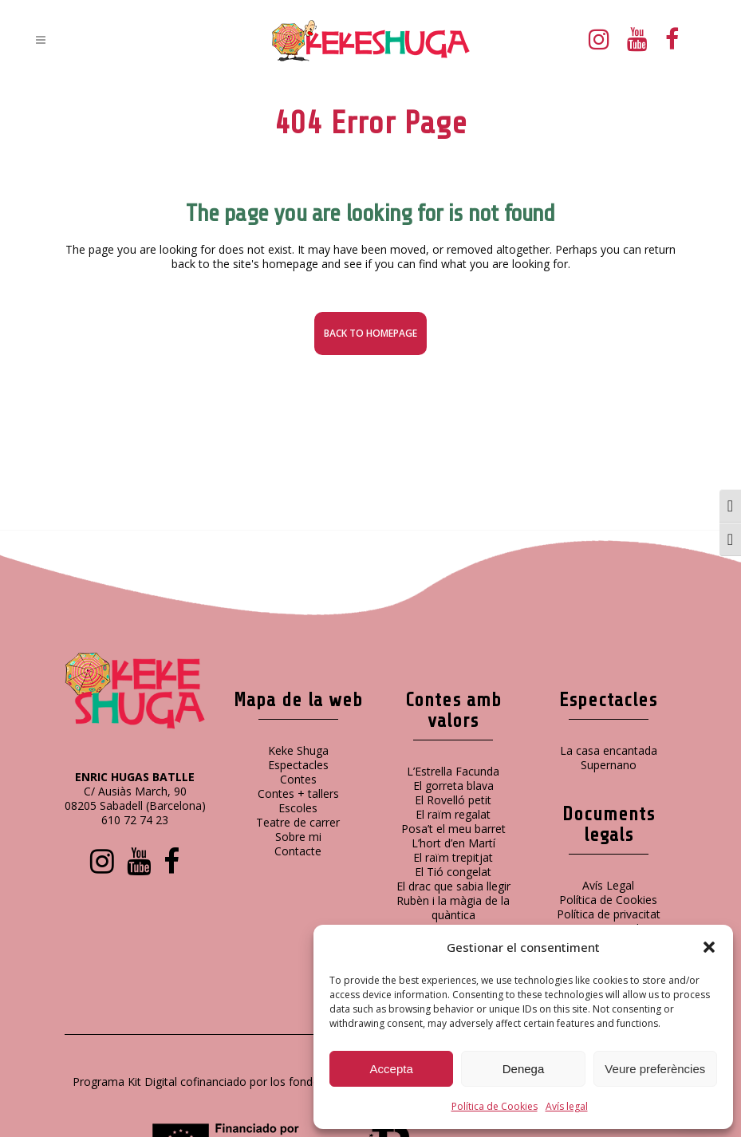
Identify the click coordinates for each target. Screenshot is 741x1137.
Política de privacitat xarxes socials (608, 921)
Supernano (609, 764)
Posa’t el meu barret (453, 828)
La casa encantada (608, 750)
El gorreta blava (453, 785)
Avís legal (567, 1106)
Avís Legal (608, 885)
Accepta (391, 1069)
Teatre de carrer (298, 822)
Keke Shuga (298, 750)
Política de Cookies (494, 1106)
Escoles (297, 807)
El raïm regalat (453, 814)
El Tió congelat (453, 871)
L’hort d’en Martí (453, 843)
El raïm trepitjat (453, 857)
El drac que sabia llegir (453, 886)
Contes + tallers (298, 793)
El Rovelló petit (453, 799)
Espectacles (298, 764)
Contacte (297, 851)
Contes (298, 779)
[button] (709, 947)
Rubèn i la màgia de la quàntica (453, 907)
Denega (524, 1069)
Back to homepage (370, 333)
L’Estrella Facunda (453, 771)
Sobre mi (298, 836)
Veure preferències (655, 1069)
